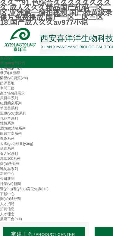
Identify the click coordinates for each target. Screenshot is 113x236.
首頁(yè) (7, 58)
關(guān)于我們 (12, 63)
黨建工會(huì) (11, 219)
